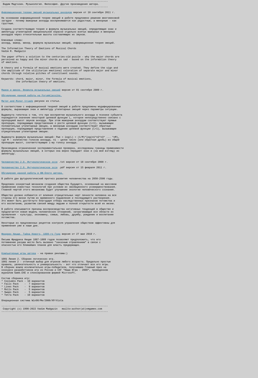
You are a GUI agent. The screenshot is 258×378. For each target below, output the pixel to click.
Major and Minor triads (17, 121)
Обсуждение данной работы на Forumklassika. (31, 114)
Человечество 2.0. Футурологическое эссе (29, 194)
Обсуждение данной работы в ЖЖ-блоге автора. (32, 207)
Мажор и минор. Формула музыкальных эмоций (30, 108)
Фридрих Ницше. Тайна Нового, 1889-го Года (30, 281)
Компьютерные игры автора (18, 304)
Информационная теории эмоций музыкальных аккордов (36, 15)
